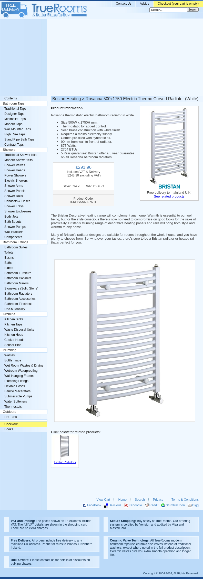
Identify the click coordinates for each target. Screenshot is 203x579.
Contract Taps (14, 144)
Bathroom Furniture (17, 273)
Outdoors (9, 412)
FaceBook (94, 505)
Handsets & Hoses (17, 201)
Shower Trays (14, 206)
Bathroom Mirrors (16, 283)
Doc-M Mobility (14, 309)
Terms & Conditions (185, 499)
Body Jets (11, 216)
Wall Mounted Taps (17, 129)
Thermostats (13, 406)
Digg (195, 505)
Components (13, 237)
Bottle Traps (12, 360)
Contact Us (123, 3)
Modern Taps (13, 124)
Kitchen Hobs (13, 335)
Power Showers (15, 175)
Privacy (158, 499)
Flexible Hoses (14, 386)
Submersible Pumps (18, 396)
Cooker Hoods (14, 340)
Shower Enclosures (17, 211)
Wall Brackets (13, 232)
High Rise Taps (14, 134)
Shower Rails (13, 196)
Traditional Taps (15, 108)
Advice (144, 3)
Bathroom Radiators (18, 293)
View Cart (103, 499)
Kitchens (9, 314)
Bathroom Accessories (20, 299)
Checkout (11, 424)
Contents (10, 98)
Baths (8, 263)
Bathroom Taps (13, 103)
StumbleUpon (175, 505)
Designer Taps (14, 114)
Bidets (8, 268)
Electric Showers (16, 180)
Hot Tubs (10, 417)
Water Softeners (15, 401)
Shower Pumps (15, 227)
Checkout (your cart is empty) (178, 3)
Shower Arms (13, 186)
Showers (9, 150)
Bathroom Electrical (18, 304)
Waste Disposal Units (19, 329)
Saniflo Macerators (17, 391)
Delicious (115, 505)
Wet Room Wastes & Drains (23, 365)
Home (122, 499)
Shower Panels (14, 191)
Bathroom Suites (15, 247)
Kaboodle (135, 505)
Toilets (8, 252)
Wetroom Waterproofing (20, 370)
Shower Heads (14, 170)
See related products (169, 196)
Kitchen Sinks (13, 319)
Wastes (9, 355)
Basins (9, 257)
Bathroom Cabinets (17, 278)
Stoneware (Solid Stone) (21, 288)
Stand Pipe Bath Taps (19, 139)
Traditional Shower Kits (20, 155)
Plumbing (9, 350)
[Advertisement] (101, 57)
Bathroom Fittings (15, 242)
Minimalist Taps (15, 119)
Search (140, 499)
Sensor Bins (12, 345)
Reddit (153, 505)
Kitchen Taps (13, 324)
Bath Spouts (13, 221)
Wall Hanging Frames (19, 376)
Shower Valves (14, 165)
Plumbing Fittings (16, 381)
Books (8, 429)
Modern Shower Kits (18, 160)
